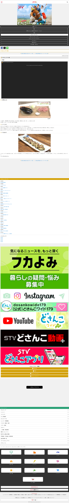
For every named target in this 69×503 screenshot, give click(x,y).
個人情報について (24, 497)
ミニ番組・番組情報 (5, 429)
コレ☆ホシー (34, 40)
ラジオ (34, 455)
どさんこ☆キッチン (34, 34)
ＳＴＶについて (34, 493)
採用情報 (10, 494)
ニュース (57, 455)
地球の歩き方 (34, 42)
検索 (67, 2)
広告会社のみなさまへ (50, 494)
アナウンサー (34, 464)
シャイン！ (3, 412)
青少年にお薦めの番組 (5, 434)
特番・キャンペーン (5, 431)
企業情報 (15, 494)
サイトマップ (52, 497)
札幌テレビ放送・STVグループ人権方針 (31, 494)
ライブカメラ (34, 473)
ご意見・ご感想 (46, 497)
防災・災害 (11, 464)
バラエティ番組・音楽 (5, 423)
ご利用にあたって (17, 497)
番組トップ (34, 26)
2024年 (2, 240)
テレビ (4, 446)
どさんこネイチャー (35, 376)
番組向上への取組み (21, 494)
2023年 (2, 241)
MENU (1, 2)
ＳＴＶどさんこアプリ (5, 440)
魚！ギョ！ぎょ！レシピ (34, 36)
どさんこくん (3, 442)
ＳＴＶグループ (44, 494)
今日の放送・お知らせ (34, 44)
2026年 (2, 237)
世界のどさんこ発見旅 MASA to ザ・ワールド (34, 30)
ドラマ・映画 (3, 425)
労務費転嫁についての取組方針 (61, 494)
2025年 (2, 238)
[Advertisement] (34, 169)
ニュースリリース (5, 494)
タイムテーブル (4, 418)
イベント (57, 464)
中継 (34, 32)
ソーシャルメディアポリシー (38, 497)
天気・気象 (11, 473)
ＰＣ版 (34, 500)
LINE (7, 48)
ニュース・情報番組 (5, 420)
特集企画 (35, 368)
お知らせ (39, 494)
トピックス (3, 414)
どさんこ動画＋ (33, 482)
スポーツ (2, 427)
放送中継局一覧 (4, 438)
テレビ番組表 (3, 416)
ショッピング (58, 473)
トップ (1, 446)
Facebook (2, 48)
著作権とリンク (30, 497)
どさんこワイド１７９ (8, 446)
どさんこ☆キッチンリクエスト (34, 38)
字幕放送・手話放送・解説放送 (7, 436)
